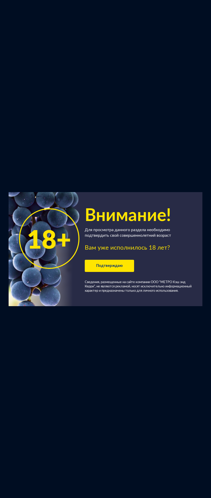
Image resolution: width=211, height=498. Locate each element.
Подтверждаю (109, 266)
